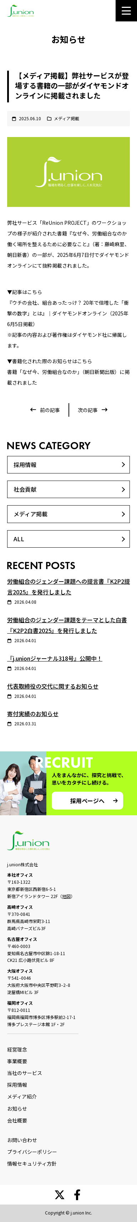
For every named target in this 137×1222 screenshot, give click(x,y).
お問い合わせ (22, 1140)
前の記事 (50, 410)
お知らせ (17, 1108)
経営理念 (17, 1049)
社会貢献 (25, 489)
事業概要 (17, 1061)
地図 (66, 896)
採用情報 (25, 464)
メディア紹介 (22, 1096)
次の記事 (88, 410)
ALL (19, 538)
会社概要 (17, 1120)
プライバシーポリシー (32, 1151)
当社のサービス (24, 1072)
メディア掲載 (66, 118)
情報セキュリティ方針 (32, 1163)
